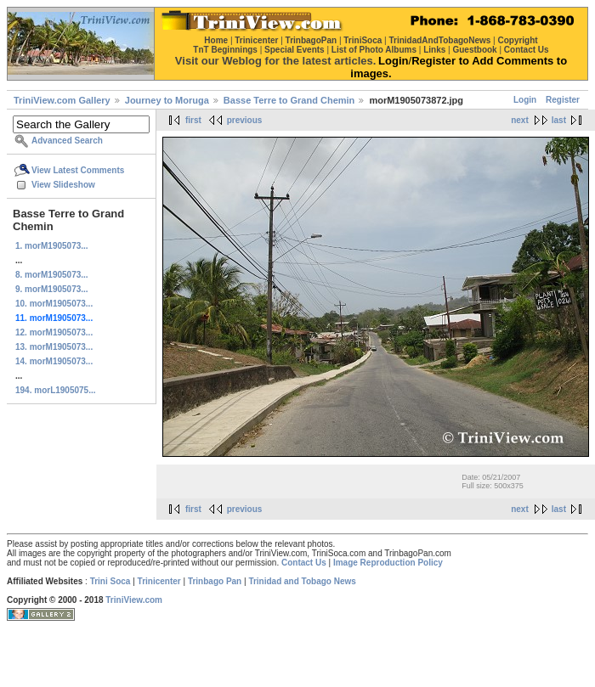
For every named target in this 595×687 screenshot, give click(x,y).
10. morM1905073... (54, 303)
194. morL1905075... (55, 390)
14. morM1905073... (54, 361)
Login (524, 99)
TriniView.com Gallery (62, 100)
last (559, 120)
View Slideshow (63, 184)
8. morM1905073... (51, 274)
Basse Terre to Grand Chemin (289, 100)
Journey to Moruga (167, 100)
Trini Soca (110, 581)
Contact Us (303, 562)
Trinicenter (159, 581)
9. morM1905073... (51, 289)
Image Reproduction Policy (388, 562)
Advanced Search (67, 140)
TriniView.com (133, 600)
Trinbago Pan (214, 581)
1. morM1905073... (51, 246)
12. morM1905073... (54, 332)
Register (563, 99)
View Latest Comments (77, 170)
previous (245, 120)
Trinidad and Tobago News (302, 581)
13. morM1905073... (54, 347)
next (520, 120)
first (193, 120)
